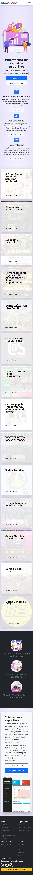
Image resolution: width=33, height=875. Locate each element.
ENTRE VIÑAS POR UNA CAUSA (16, 307)
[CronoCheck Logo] (9, 2)
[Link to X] (3, 865)
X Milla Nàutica (14, 470)
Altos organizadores (24, 827)
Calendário (4, 827)
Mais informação (16, 83)
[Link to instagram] (11, 865)
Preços (3, 833)
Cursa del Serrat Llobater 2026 (15, 340)
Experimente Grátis (16, 78)
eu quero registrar (16, 770)
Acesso (3, 838)
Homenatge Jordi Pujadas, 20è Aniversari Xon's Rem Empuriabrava (15, 278)
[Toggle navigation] (29, 2)
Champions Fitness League (14, 208)
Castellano (21, 844)
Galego (20, 850)
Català (20, 847)
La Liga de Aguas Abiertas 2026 (15, 504)
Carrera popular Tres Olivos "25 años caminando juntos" (15, 408)
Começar (4, 824)
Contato (20, 833)
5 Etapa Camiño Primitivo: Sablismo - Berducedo (14, 178)
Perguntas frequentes (8, 836)
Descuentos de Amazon (16, 870)
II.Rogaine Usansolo (11, 241)
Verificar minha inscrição (6, 845)
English (20, 855)
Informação (5, 830)
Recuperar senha (23, 830)
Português (21, 853)
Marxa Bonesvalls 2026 (16, 603)
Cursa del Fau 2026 (13, 570)
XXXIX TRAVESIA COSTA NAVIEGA (15, 438)
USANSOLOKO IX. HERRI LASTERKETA (15, 374)
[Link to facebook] (7, 865)
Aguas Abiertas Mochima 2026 (14, 537)
